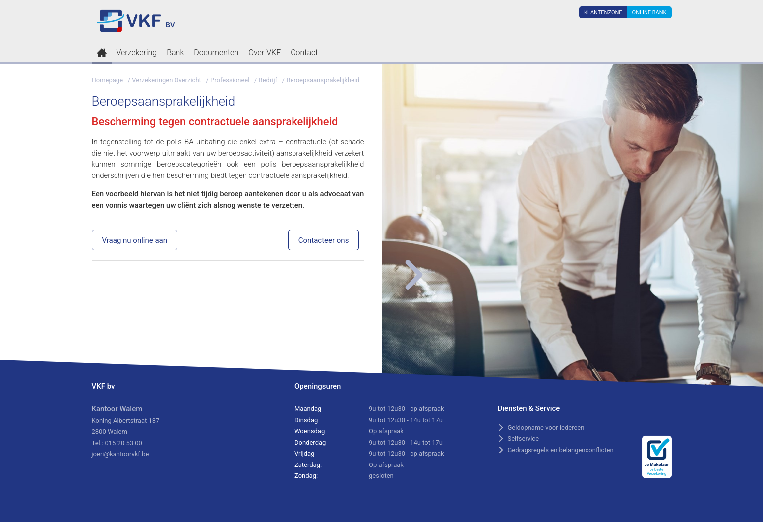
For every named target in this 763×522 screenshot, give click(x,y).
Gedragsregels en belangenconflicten (561, 450)
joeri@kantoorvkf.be (120, 454)
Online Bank (649, 12)
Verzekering (137, 52)
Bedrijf (268, 80)
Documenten (216, 52)
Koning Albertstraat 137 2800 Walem (126, 420)
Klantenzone (603, 12)
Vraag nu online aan (135, 240)
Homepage (107, 80)
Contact (304, 52)
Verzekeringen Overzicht (166, 80)
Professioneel (229, 80)
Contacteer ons (323, 240)
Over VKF (264, 52)
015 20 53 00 (123, 443)
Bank (175, 52)
